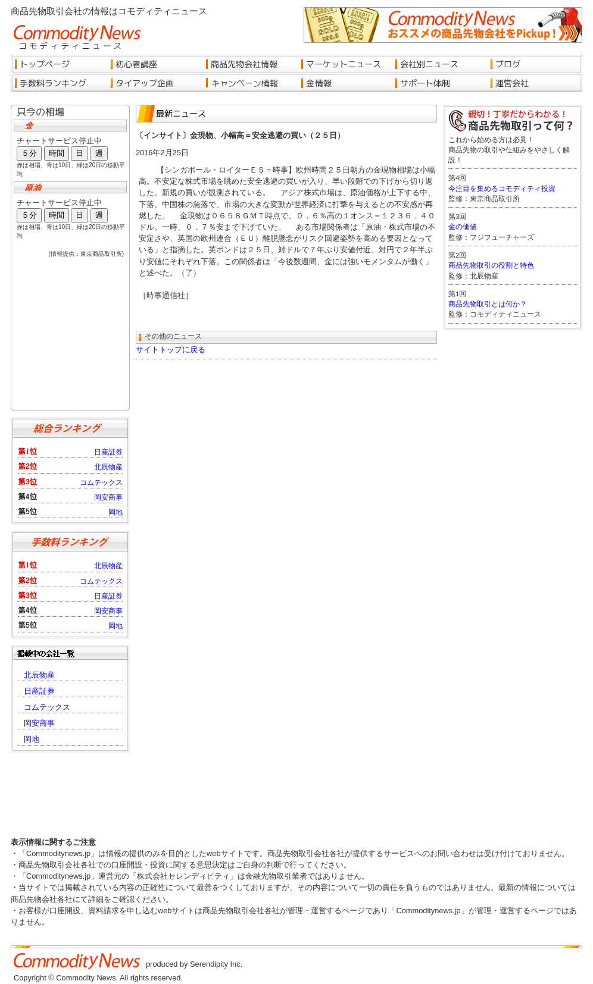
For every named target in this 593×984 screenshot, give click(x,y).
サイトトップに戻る (170, 349)
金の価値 (462, 226)
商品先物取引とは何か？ (487, 304)
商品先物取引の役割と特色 (491, 265)
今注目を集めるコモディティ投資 (501, 188)
